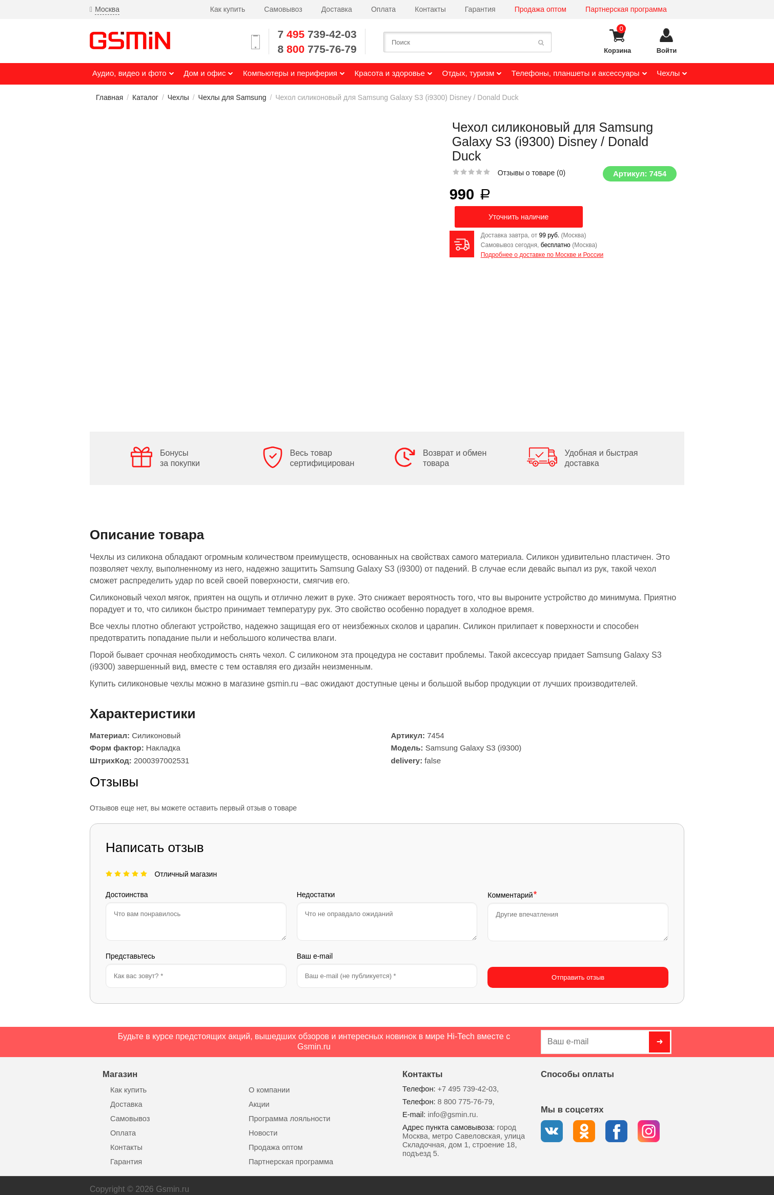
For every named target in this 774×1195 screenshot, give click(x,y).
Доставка (336, 9)
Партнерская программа (626, 9)
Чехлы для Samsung (232, 97)
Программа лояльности (289, 1111)
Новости (263, 1125)
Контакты (430, 9)
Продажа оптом (540, 9)
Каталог (145, 97)
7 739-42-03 (317, 34)
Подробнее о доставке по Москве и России (542, 254)
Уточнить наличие (518, 217)
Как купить (227, 9)
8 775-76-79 (317, 49)
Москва (107, 9)
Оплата (383, 9)
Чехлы (178, 97)
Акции (259, 1096)
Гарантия (480, 9)
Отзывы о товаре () (532, 173)
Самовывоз (283, 9)
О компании (269, 1082)
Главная (109, 97)
